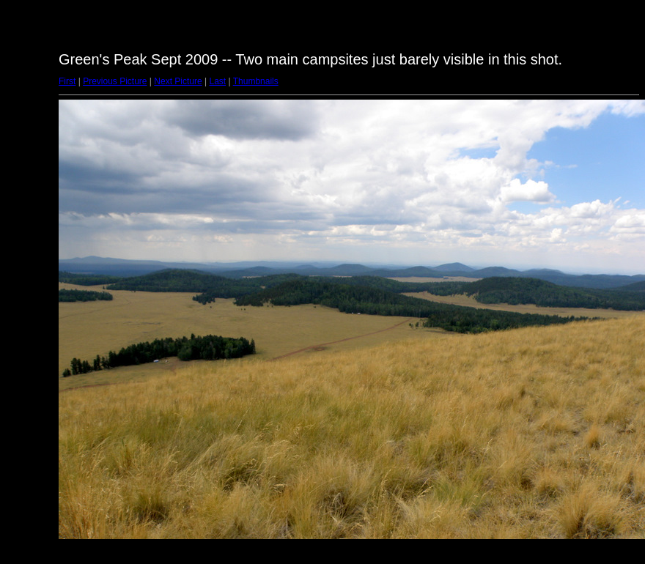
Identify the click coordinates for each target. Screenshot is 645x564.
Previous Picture (115, 81)
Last (217, 81)
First (67, 81)
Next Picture (178, 81)
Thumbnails (256, 81)
